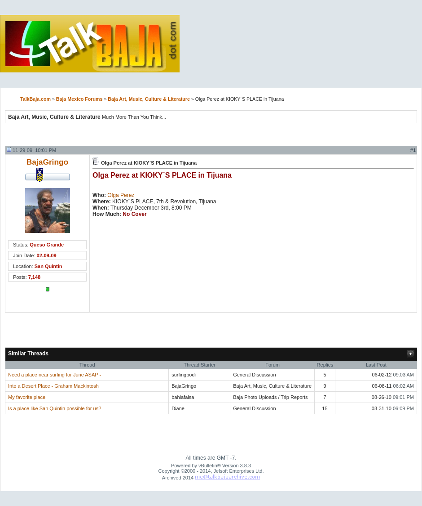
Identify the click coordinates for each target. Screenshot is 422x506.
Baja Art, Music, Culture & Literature (149, 99)
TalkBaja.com (35, 99)
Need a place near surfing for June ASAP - (54, 374)
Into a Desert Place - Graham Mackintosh (53, 386)
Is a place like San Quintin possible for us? (54, 408)
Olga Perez (120, 195)
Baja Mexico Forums (79, 99)
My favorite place (26, 397)
